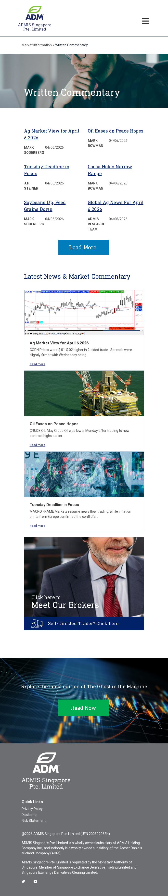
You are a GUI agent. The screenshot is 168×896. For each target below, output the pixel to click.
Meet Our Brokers (65, 602)
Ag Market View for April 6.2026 (59, 343)
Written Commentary (71, 45)
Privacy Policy (32, 809)
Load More (82, 247)
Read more (37, 364)
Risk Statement (34, 821)
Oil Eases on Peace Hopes (115, 131)
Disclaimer (30, 815)
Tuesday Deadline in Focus (54, 504)
